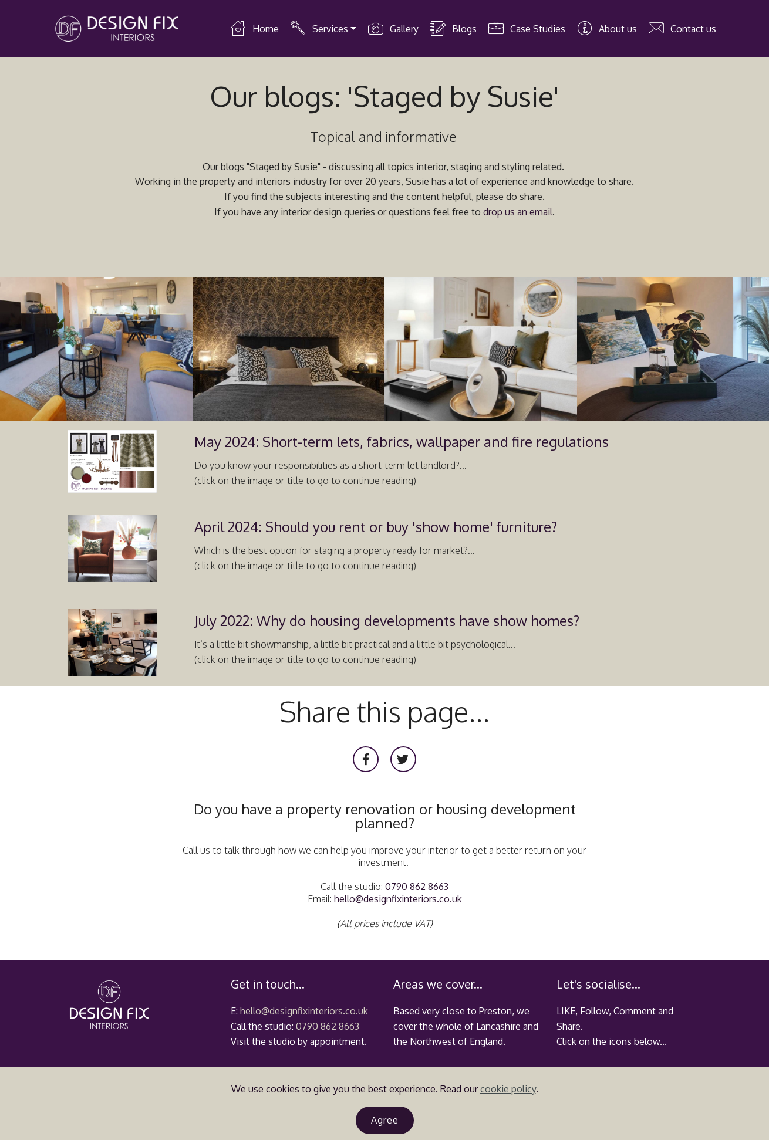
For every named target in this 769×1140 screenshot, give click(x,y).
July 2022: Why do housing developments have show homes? (386, 620)
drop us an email (517, 212)
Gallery (393, 29)
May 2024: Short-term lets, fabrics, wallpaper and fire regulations (401, 441)
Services (319, 29)
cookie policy (508, 1089)
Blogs (453, 29)
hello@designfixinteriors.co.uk (398, 899)
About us (606, 29)
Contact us (682, 29)
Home (254, 29)
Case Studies (526, 29)
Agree (385, 1120)
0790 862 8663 (416, 886)
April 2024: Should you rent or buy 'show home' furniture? (375, 526)
